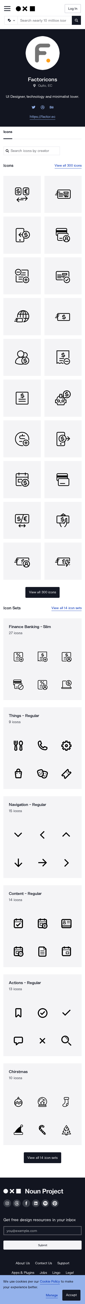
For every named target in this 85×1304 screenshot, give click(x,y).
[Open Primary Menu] (7, 9)
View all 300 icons (68, 165)
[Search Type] (10, 20)
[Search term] (45, 20)
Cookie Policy (50, 1281)
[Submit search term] (76, 20)
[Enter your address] (42, 1230)
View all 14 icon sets (66, 608)
